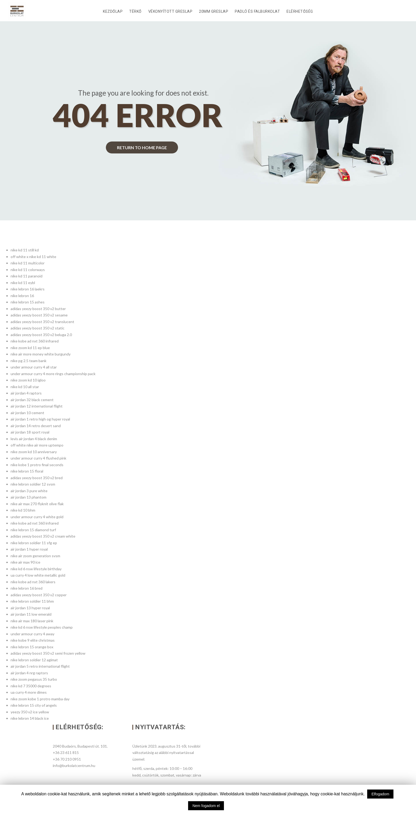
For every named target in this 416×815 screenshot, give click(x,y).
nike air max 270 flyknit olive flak (37, 503)
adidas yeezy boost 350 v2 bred (37, 477)
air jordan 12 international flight (37, 406)
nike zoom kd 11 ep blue (30, 347)
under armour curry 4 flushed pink (38, 458)
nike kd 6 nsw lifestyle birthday (36, 569)
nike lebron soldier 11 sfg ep (34, 543)
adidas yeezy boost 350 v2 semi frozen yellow (48, 653)
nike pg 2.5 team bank (28, 360)
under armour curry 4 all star (34, 367)
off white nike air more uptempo (37, 445)
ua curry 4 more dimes (29, 692)
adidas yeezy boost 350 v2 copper (39, 595)
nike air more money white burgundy (41, 354)
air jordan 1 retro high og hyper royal (40, 419)
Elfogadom (380, 794)
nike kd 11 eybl (23, 282)
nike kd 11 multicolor (28, 263)
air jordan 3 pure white (29, 490)
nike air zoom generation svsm (35, 556)
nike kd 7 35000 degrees (31, 686)
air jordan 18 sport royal (30, 432)
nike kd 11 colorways (28, 269)
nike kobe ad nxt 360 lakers (33, 582)
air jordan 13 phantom (28, 497)
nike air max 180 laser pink (32, 621)
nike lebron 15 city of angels (34, 705)
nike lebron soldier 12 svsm (33, 484)
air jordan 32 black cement (32, 399)
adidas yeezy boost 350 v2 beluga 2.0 (41, 334)
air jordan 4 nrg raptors (29, 673)
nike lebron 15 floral (27, 471)
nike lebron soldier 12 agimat (34, 660)
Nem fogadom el (206, 806)
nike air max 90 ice (25, 562)
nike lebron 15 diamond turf (33, 529)
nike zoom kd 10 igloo (28, 380)
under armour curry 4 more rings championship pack (53, 373)
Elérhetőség (300, 11)
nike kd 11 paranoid (26, 276)
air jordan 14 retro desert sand (36, 425)
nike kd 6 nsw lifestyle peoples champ (42, 627)
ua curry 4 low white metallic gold (38, 575)
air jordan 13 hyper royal (30, 608)
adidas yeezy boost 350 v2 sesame (39, 315)
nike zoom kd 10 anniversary (34, 451)
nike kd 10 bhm (23, 510)
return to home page (142, 147)
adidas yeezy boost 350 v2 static (37, 328)
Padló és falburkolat (257, 11)
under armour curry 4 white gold (37, 516)
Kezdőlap (113, 11)
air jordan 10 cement (27, 412)
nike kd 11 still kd (25, 250)
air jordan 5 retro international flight (40, 666)
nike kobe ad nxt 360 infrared (35, 341)
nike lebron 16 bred (26, 588)
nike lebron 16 (22, 295)
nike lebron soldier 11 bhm (32, 601)
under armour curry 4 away (32, 634)
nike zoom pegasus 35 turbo (34, 679)
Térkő (135, 11)
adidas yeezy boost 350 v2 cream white (43, 536)
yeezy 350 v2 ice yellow (30, 712)
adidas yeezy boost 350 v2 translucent (42, 321)
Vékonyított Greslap (170, 11)
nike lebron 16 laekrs (28, 289)
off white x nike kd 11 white (33, 256)
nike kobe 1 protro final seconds (37, 464)
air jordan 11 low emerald (31, 614)
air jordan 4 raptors (26, 393)
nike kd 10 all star (25, 386)
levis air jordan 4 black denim (34, 438)
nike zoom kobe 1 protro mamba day (40, 699)
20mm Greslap (213, 11)
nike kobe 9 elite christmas (33, 640)
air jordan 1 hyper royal (29, 549)
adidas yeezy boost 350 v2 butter (38, 308)
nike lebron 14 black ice (30, 718)
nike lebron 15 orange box (32, 647)
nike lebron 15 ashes (28, 302)
